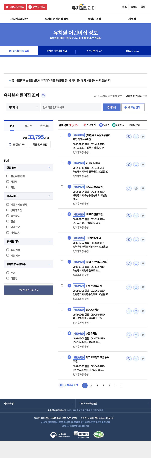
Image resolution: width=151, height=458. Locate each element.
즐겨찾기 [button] (142, 144)
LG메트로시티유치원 (97, 272)
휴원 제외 (13, 258)
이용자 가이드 (17, 7)
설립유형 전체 (15, 184)
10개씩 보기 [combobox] (133, 133)
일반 (10, 229)
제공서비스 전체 (16, 212)
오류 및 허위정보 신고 (46, 424)
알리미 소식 (94, 19)
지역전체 (34, 107)
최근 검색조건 (40, 152)
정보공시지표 (132, 52)
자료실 (132, 19)
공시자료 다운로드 (85, 424)
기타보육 (13, 240)
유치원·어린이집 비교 (56, 52)
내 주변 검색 (87, 115)
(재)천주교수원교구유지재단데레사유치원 (91, 145)
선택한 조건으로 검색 (28, 298)
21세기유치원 (93, 172)
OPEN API (67, 424)
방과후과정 (14, 218)
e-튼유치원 (92, 344)
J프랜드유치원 (94, 248)
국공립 (11, 189)
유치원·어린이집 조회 (19, 52)
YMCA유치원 (93, 320)
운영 (10, 281)
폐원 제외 (13, 263)
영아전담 (13, 235)
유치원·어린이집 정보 (56, 19)
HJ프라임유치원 (95, 224)
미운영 (11, 286)
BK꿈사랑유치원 (95, 196)
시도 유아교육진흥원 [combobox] (89, 415)
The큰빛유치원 (94, 296)
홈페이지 (135, 144)
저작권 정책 (104, 424)
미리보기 (128, 144)
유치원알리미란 (18, 19)
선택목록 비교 (72, 397)
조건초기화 (18, 152)
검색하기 (63, 115)
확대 (143, 7)
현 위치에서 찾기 (94, 52)
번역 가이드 (39, 7)
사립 (10, 195)
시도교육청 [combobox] (9, 415)
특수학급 (13, 224)
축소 (124, 7)
